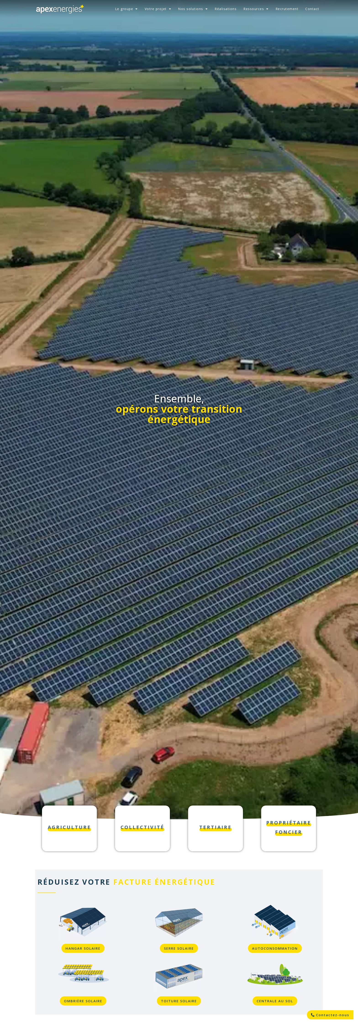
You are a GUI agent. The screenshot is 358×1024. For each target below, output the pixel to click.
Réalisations (226, 9)
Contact (312, 9)
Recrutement (287, 9)
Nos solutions (193, 9)
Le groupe (126, 9)
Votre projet (158, 9)
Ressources (256, 9)
